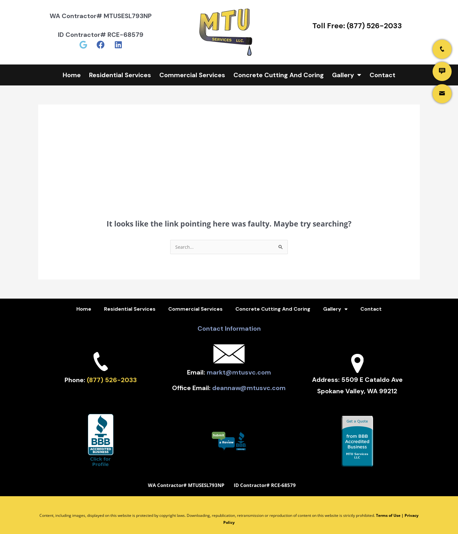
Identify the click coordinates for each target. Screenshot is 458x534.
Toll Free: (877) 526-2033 (357, 25)
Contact (382, 75)
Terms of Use (388, 507)
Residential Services (120, 75)
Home (72, 75)
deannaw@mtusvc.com (249, 382)
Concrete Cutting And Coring (278, 75)
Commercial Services (192, 75)
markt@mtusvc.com (239, 370)
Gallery (346, 75)
